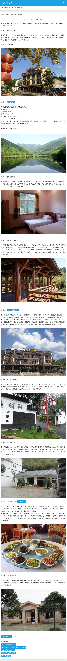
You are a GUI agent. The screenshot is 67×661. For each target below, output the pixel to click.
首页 (3, 7)
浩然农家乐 (10, 102)
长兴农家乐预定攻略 (8, 650)
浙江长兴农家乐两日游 (9, 653)
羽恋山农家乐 (21, 501)
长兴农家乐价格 (6, 636)
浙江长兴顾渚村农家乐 (9, 644)
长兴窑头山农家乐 (12, 310)
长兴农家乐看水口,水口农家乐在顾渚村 (14, 647)
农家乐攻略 (9, 7)
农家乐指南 (18, 7)
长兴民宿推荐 (6, 656)
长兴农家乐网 (6, 3)
